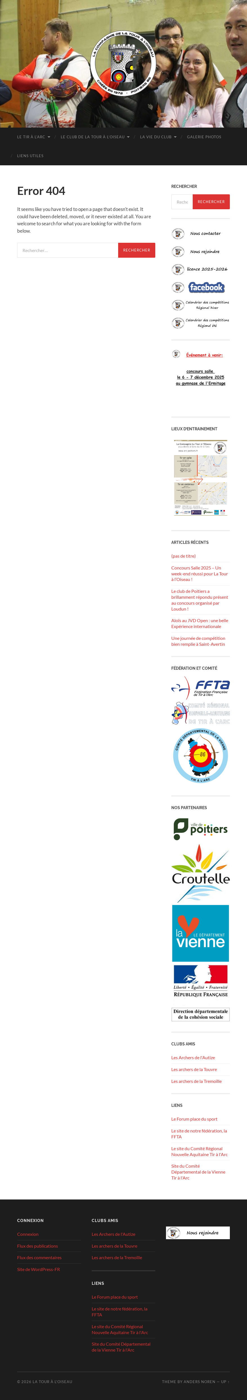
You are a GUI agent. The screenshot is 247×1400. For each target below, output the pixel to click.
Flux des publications (37, 1245)
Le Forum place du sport (194, 1118)
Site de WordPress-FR (38, 1269)
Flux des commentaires (39, 1257)
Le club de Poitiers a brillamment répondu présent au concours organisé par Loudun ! (199, 599)
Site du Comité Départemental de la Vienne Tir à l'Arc (198, 1171)
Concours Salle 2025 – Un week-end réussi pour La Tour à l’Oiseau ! (199, 573)
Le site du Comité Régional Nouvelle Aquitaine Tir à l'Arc (199, 1151)
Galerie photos (204, 137)
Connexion (28, 1234)
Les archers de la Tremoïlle (196, 1081)
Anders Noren (199, 1381)
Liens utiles (30, 155)
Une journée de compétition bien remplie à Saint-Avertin (198, 641)
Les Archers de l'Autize (193, 1057)
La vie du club (156, 137)
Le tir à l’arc (31, 137)
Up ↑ (225, 1381)
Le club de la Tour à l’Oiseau (93, 137)
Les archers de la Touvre (194, 1069)
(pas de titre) (183, 555)
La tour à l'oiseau (52, 1381)
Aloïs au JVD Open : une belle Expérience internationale (199, 623)
